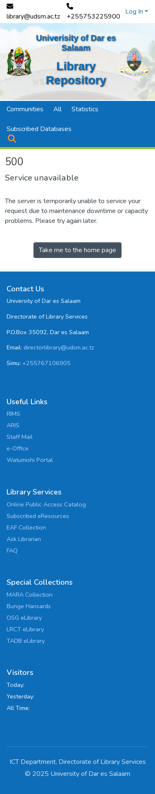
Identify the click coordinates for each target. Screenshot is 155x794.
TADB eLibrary (26, 641)
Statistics (85, 109)
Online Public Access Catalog (46, 504)
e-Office (18, 448)
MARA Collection (29, 594)
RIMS (13, 414)
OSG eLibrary (24, 618)
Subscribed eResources (38, 516)
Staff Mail (20, 437)
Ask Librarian (24, 539)
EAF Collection (26, 527)
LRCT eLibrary (25, 629)
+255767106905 (46, 363)
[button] (12, 139)
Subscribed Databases (39, 129)
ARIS (13, 425)
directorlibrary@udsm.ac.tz (59, 347)
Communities (25, 109)
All (57, 109)
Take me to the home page (77, 250)
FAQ (12, 550)
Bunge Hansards (29, 606)
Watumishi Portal (30, 460)
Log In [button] (135, 11)
